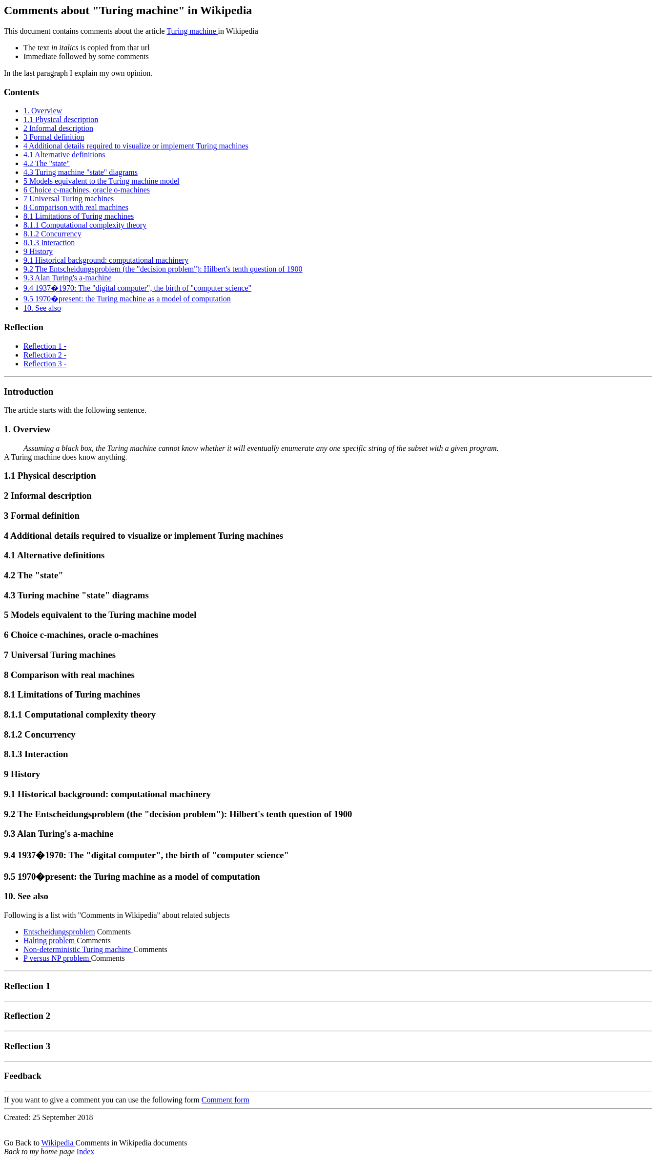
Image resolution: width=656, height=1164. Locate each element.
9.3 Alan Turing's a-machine (67, 278)
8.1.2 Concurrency (52, 234)
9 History (38, 251)
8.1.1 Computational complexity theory (84, 225)
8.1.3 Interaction (49, 242)
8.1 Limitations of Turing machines (78, 216)
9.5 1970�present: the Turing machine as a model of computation (127, 299)
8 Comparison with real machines (75, 207)
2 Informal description (58, 128)
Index (85, 1151)
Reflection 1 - (44, 346)
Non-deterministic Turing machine (78, 949)
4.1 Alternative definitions (64, 154)
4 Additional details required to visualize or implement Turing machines (135, 146)
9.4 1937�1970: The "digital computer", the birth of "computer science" (137, 288)
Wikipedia (58, 1143)
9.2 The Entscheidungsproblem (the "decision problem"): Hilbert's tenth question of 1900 (163, 269)
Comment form (225, 1100)
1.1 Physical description (60, 119)
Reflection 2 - (44, 355)
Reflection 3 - (44, 364)
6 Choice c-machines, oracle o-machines (86, 190)
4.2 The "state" (46, 163)
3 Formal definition (53, 137)
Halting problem (50, 940)
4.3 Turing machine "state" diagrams (80, 172)
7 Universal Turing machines (68, 198)
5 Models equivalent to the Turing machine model (101, 181)
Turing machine (192, 31)
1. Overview (42, 110)
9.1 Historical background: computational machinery (105, 260)
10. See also (42, 308)
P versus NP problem (57, 958)
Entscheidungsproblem (59, 932)
